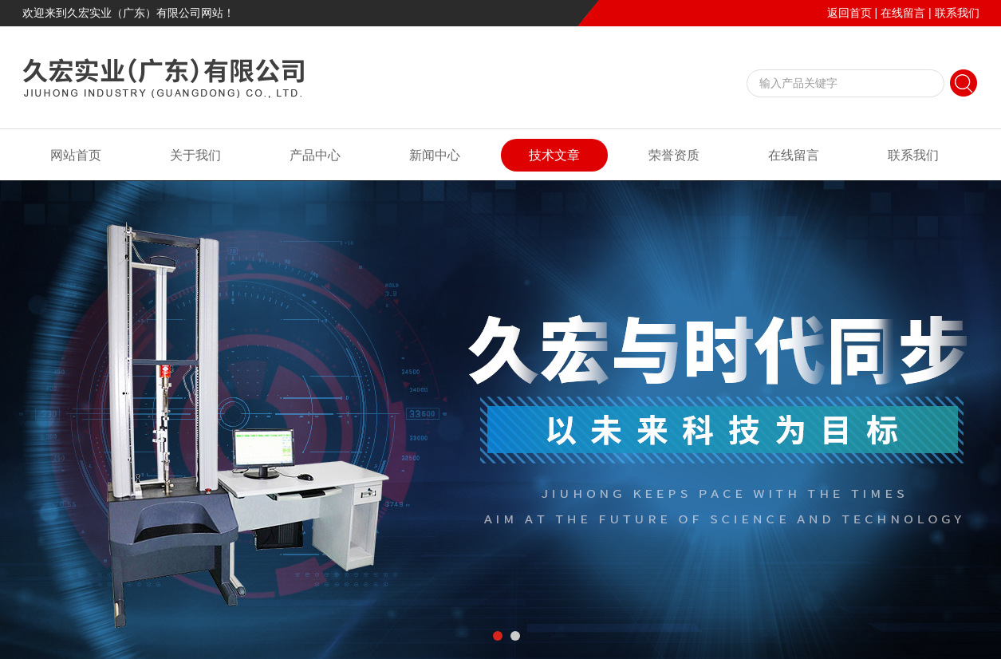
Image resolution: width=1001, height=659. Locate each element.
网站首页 (75, 155)
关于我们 (195, 155)
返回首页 (849, 12)
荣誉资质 (674, 155)
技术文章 (554, 155)
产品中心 (315, 155)
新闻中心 (434, 155)
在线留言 (903, 12)
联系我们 (957, 12)
